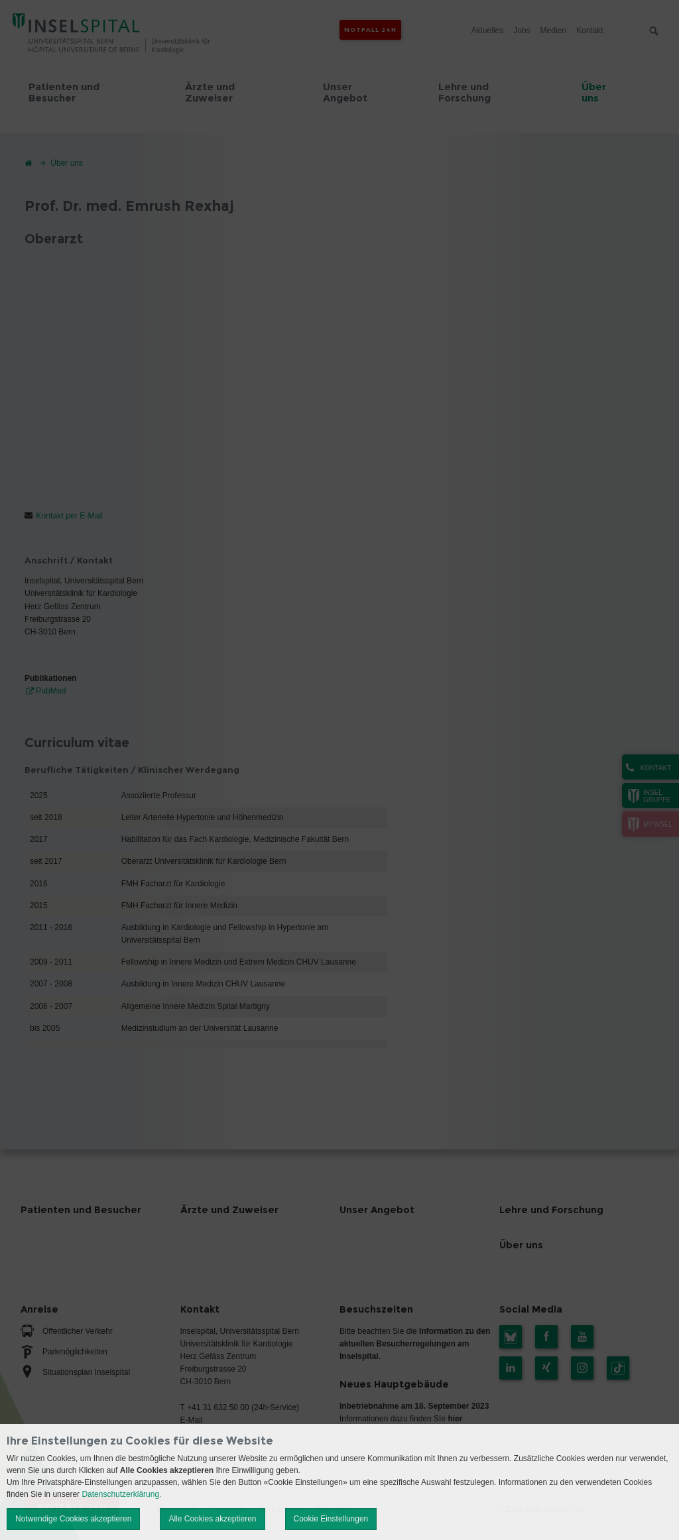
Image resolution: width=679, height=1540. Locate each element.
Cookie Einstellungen (331, 1518)
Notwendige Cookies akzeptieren (73, 1518)
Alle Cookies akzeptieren (212, 1518)
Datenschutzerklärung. (121, 1494)
